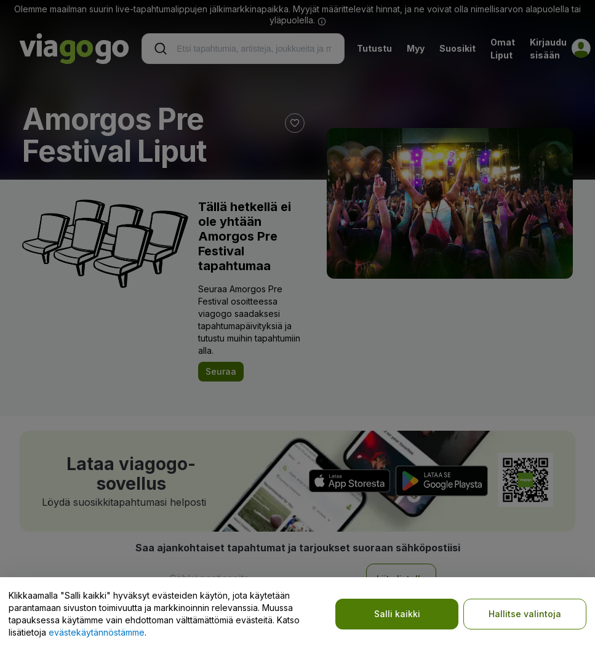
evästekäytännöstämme (97, 632)
